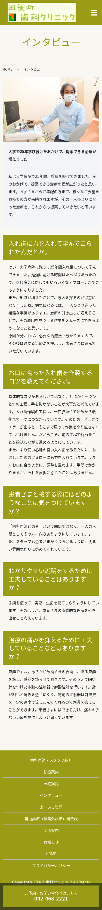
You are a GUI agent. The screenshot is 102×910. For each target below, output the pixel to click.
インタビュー (51, 795)
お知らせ (51, 842)
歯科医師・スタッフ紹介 (51, 760)
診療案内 (51, 771)
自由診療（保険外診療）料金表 (51, 818)
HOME (7, 69)
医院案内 (51, 783)
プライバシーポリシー (51, 865)
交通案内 (51, 830)
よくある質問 (51, 807)
